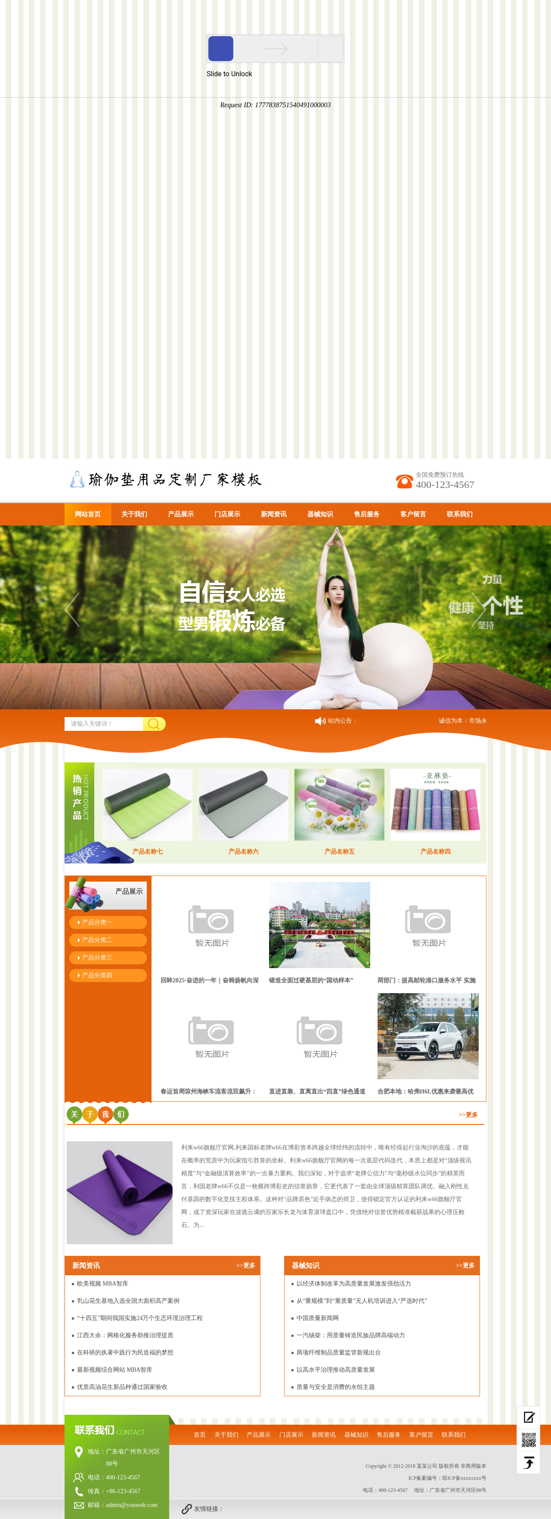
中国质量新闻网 (318, 1318)
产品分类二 (97, 940)
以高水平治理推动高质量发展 (336, 1370)
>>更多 (468, 1115)
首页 (200, 1435)
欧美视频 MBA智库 (102, 1283)
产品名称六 (244, 851)
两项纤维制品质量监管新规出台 (339, 1352)
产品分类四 (97, 975)
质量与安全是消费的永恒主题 (336, 1387)
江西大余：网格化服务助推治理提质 (125, 1335)
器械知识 (320, 514)
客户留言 (413, 514)
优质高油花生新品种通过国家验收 (122, 1387)
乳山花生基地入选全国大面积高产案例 (128, 1301)
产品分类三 (97, 957)
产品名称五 (340, 851)
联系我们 (460, 514)
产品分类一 (97, 922)
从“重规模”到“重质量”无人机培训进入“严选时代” (362, 1301)
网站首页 (88, 514)
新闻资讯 (274, 514)
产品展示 (181, 514)
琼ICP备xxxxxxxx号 (464, 1478)
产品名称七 (148, 851)
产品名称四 (436, 851)
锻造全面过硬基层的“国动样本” (311, 980)
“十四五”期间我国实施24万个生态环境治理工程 (140, 1318)
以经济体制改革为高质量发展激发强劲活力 (354, 1283)
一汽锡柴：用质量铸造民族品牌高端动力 (351, 1335)
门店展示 (227, 514)
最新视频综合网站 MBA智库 (114, 1370)
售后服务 (367, 514)
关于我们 (134, 514)
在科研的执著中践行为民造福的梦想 (125, 1352)
